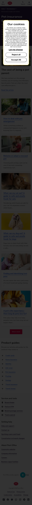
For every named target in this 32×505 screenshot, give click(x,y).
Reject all (16, 55)
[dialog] (16, 42)
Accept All (16, 60)
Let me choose (16, 50)
